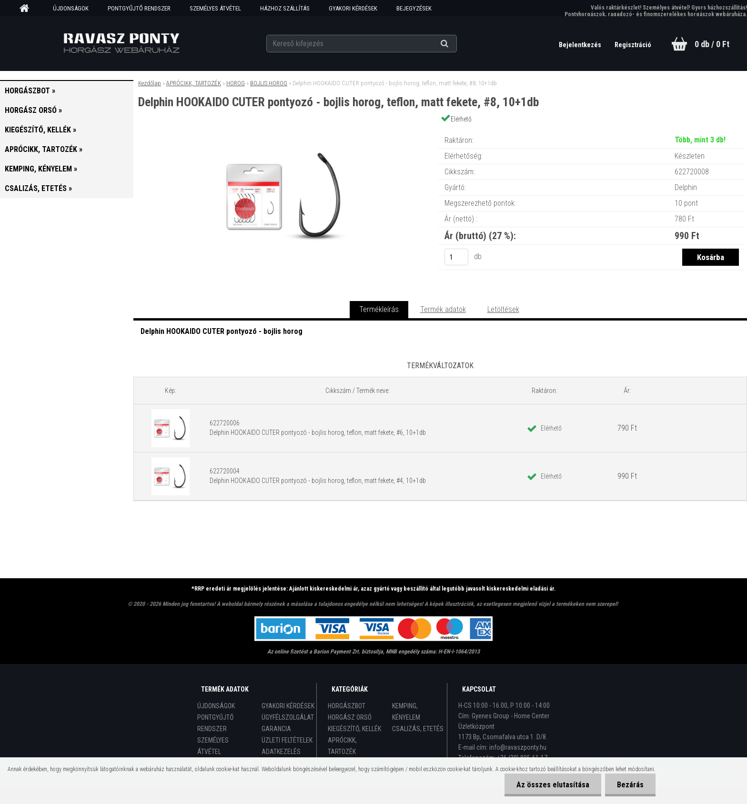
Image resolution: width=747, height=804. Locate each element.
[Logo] (121, 43)
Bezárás (630, 784)
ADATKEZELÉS (281, 751)
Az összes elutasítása (552, 784)
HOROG (235, 83)
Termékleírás (379, 309)
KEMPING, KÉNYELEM (406, 711)
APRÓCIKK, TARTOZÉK (193, 83)
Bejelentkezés (581, 45)
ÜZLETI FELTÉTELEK (287, 740)
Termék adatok (443, 309)
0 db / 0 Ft (712, 44)
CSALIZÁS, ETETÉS (418, 729)
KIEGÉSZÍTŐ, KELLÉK (354, 729)
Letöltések (503, 309)
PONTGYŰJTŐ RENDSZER (139, 8)
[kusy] (456, 257)
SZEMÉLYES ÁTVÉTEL (215, 8)
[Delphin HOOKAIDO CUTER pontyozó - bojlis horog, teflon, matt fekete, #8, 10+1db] (286, 130)
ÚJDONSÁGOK (71, 8)
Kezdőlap (149, 83)
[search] (456, 44)
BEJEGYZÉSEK (414, 8)
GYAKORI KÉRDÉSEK (353, 8)
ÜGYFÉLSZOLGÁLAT (288, 717)
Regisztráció (633, 45)
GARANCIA (276, 729)
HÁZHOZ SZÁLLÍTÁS (285, 8)
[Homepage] (28, 8)
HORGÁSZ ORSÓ (350, 717)
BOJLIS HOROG (268, 83)
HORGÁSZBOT (346, 706)
